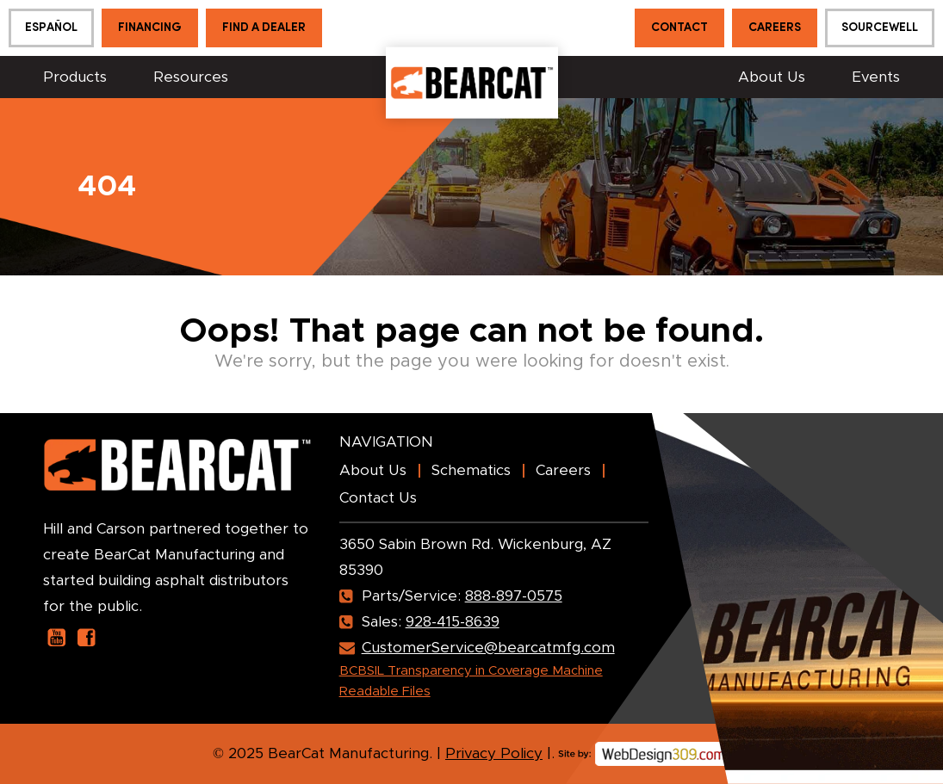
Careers (774, 28)
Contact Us (378, 498)
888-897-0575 (513, 596)
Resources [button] (190, 77)
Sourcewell (879, 28)
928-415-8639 (452, 621)
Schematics (471, 470)
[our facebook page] (87, 637)
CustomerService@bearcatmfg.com (488, 647)
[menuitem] (51, 28)
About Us (771, 77)
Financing (150, 28)
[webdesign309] (644, 747)
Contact (679, 28)
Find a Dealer (264, 28)
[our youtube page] (56, 637)
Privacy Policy (494, 753)
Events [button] (876, 77)
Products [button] (75, 77)
